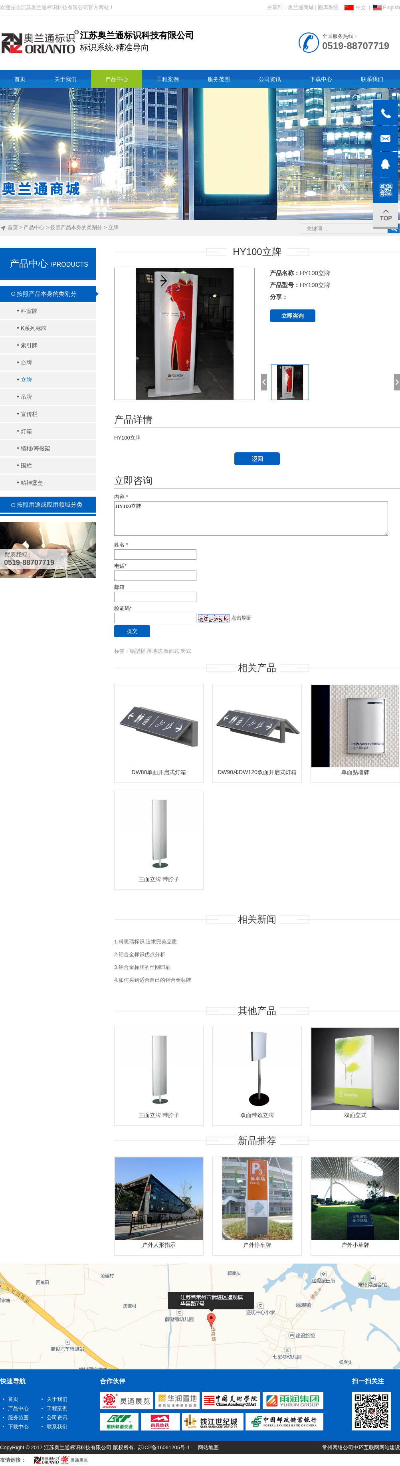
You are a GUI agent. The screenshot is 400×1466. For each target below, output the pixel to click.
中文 (355, 7)
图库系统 (328, 7)
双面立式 (355, 1115)
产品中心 (34, 227)
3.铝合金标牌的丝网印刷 (142, 967)
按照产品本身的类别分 (76, 227)
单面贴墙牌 (355, 772)
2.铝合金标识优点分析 (139, 954)
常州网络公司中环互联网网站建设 (361, 1447)
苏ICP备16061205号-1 (164, 1447)
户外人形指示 (159, 1245)
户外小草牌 (355, 1245)
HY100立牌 (251, 518)
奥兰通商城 (301, 7)
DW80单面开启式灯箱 (159, 772)
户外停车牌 (257, 1245)
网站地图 (208, 1447)
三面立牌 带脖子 (159, 879)
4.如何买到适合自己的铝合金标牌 (152, 980)
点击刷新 (241, 618)
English (386, 7)
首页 (13, 227)
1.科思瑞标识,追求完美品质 (145, 942)
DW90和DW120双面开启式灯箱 (257, 772)
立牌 (113, 227)
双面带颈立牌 (257, 1115)
